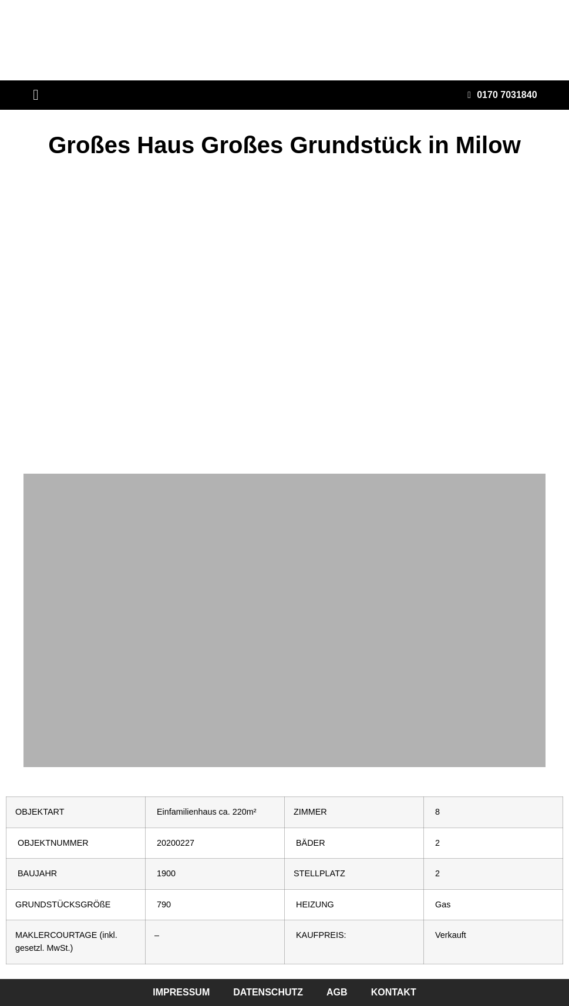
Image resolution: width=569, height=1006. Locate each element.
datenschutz (268, 992)
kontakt (393, 992)
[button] (35, 95)
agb (337, 992)
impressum (181, 992)
